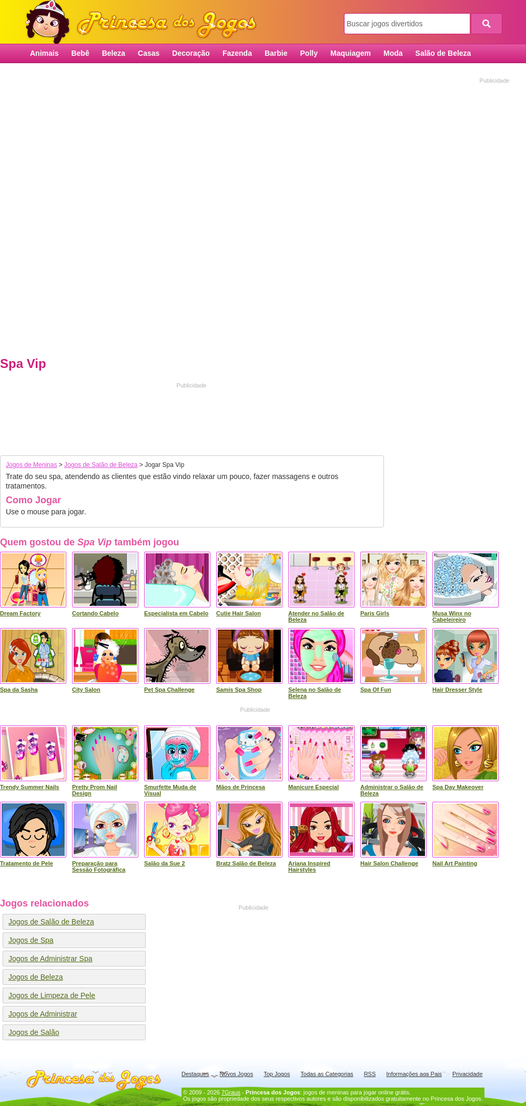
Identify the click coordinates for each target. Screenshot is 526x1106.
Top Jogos (277, 1074)
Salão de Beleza (443, 53)
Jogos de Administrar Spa (50, 958)
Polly (309, 53)
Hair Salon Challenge (389, 863)
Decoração (191, 53)
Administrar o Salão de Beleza (391, 790)
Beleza (113, 53)
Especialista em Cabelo (176, 613)
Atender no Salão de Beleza (316, 616)
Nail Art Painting (454, 863)
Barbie (276, 53)
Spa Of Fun (375, 689)
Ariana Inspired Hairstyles (309, 866)
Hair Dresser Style (457, 689)
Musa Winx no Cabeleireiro (451, 616)
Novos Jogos (237, 1074)
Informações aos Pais (414, 1074)
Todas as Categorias (326, 1074)
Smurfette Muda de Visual (170, 790)
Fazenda (237, 53)
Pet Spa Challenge (169, 689)
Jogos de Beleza (35, 977)
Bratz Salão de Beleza (246, 863)
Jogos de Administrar (42, 1014)
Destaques (195, 1074)
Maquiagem (350, 53)
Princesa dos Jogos (145, 22)
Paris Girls (374, 613)
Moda (393, 53)
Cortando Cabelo (95, 613)
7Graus (230, 1092)
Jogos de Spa (31, 940)
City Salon (86, 689)
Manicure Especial (313, 787)
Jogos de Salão (33, 1032)
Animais (44, 53)
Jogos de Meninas (31, 465)
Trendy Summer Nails (29, 787)
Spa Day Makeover (457, 787)
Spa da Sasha (19, 689)
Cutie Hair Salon (238, 613)
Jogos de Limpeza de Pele (51, 995)
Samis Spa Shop (238, 689)
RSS (370, 1074)
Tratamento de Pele (26, 863)
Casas (148, 53)
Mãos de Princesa (240, 787)
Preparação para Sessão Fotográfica (98, 866)
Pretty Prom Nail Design (94, 790)
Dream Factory (20, 613)
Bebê (80, 53)
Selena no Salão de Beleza (314, 692)
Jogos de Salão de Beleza (100, 465)
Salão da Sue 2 (164, 863)
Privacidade (467, 1074)
